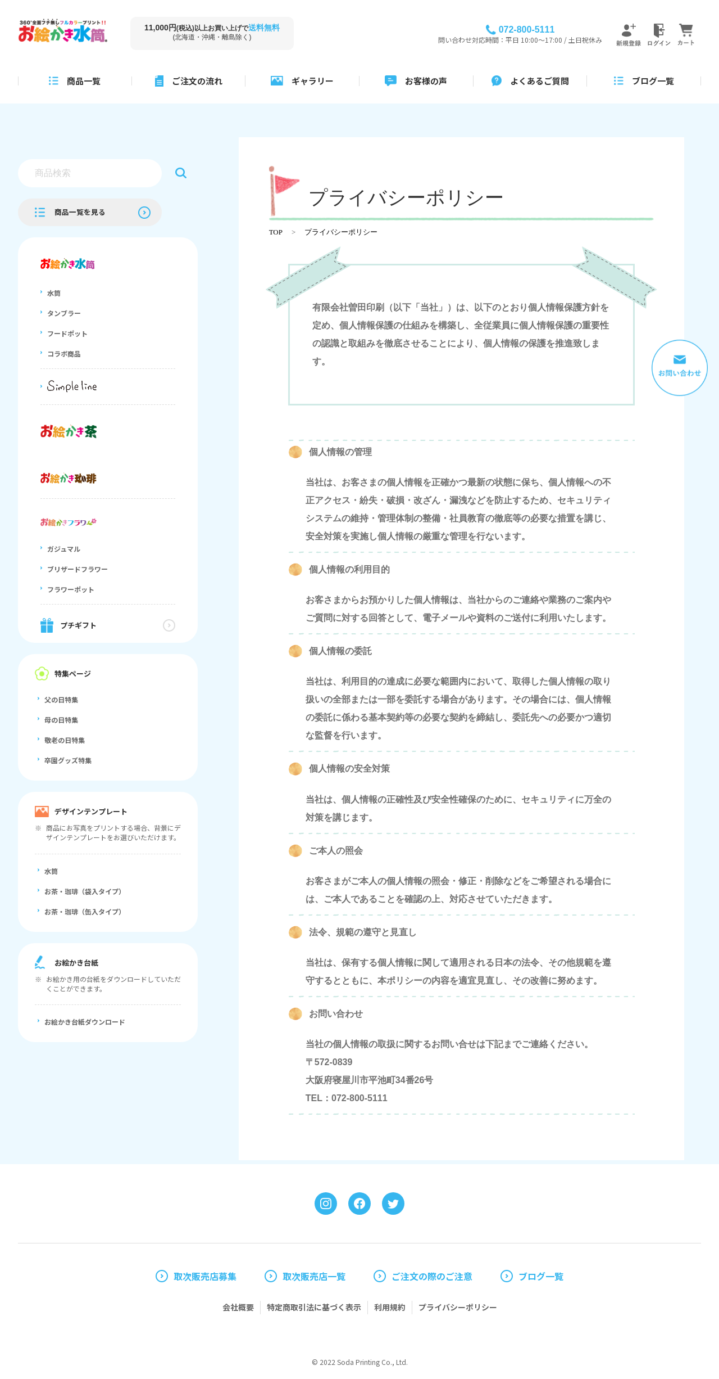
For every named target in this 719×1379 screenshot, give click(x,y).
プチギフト (78, 625)
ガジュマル (63, 549)
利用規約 (390, 1307)
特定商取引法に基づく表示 (314, 1307)
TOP (276, 232)
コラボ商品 (64, 353)
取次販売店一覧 (314, 1276)
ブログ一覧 (540, 1276)
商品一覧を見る (80, 211)
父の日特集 (61, 699)
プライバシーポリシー (340, 232)
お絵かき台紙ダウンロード (84, 1022)
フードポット (67, 333)
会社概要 (238, 1307)
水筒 (54, 293)
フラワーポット (70, 589)
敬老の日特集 (64, 740)
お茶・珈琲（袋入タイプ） (84, 891)
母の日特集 (61, 719)
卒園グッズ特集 (68, 760)
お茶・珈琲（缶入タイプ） (84, 911)
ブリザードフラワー (77, 569)
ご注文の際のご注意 (432, 1276)
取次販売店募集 (205, 1276)
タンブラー (64, 313)
